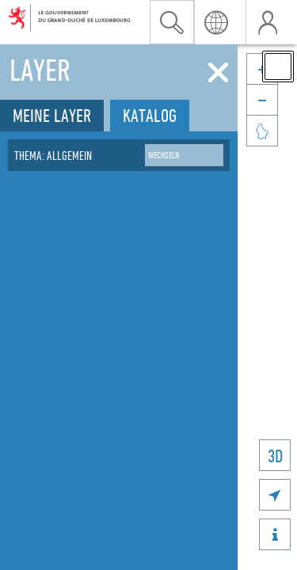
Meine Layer (52, 115)
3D (275, 455)
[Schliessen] (218, 73)
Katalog (150, 115)
